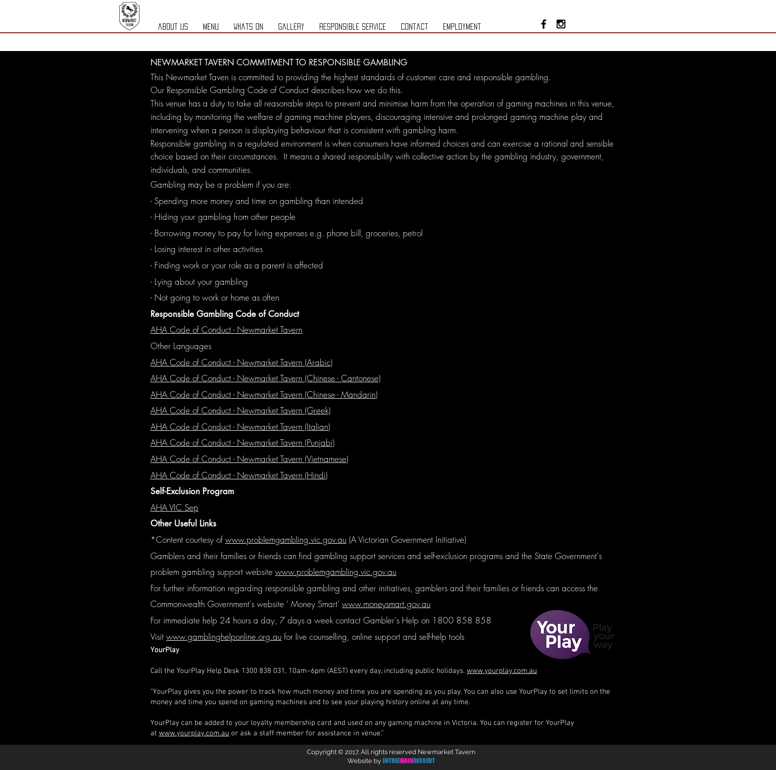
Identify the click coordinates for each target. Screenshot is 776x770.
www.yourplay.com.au (502, 671)
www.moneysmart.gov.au (386, 604)
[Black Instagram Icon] (561, 24)
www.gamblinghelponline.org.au (224, 636)
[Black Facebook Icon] (543, 24)
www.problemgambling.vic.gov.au (285, 539)
